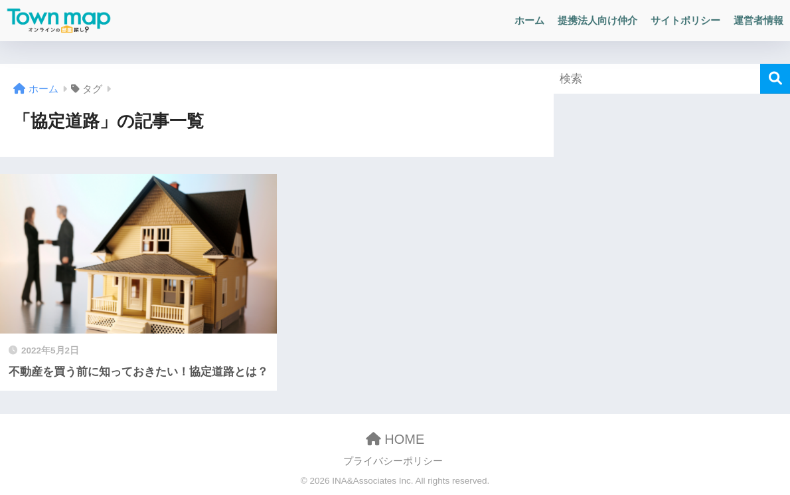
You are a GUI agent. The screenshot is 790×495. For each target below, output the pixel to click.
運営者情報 (758, 20)
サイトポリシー (685, 20)
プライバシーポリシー (393, 461)
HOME (395, 439)
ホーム (529, 20)
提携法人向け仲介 (597, 20)
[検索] (775, 79)
